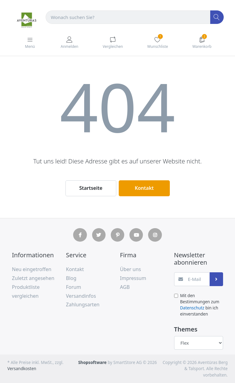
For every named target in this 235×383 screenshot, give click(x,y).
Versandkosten (21, 368)
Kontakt (144, 188)
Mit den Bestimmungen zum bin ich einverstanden (199, 305)
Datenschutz (192, 308)
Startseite (91, 188)
